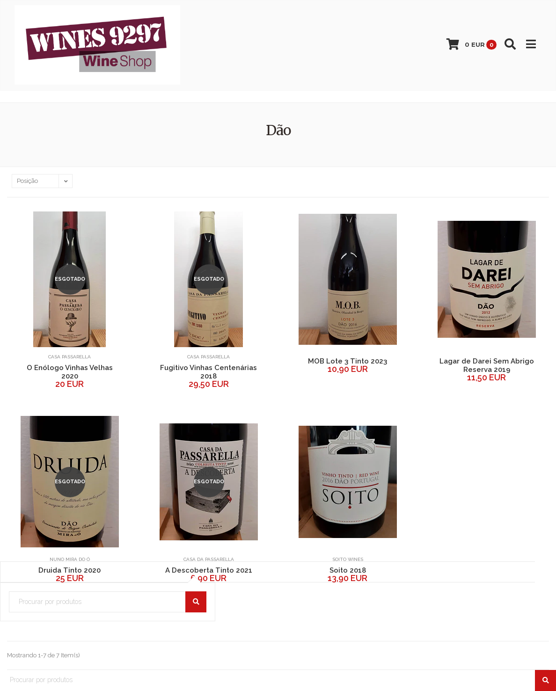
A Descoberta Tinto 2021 (208, 570)
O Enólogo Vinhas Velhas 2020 (70, 372)
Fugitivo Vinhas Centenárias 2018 (208, 372)
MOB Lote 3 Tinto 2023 (347, 361)
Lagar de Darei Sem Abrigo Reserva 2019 (486, 365)
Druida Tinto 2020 (69, 570)
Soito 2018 (347, 570)
